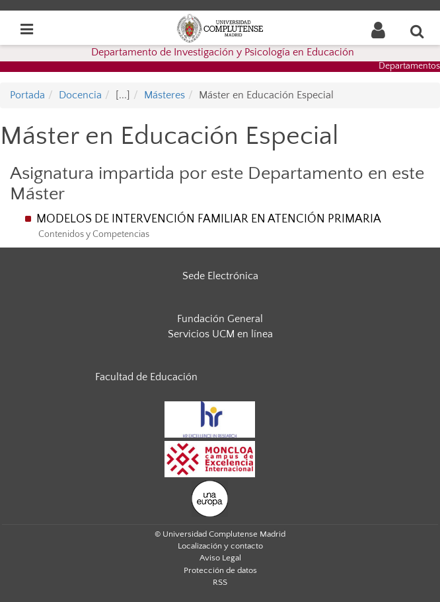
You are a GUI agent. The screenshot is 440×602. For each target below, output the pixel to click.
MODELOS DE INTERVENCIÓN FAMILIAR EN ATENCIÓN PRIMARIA (208, 219)
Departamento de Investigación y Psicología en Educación (222, 52)
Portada (27, 95)
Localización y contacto (220, 546)
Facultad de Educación (146, 377)
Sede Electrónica (220, 276)
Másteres (164, 95)
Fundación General (220, 319)
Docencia (80, 95)
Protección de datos (220, 570)
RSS (220, 582)
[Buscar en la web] (417, 31)
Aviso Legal (220, 557)
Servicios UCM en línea (220, 334)
